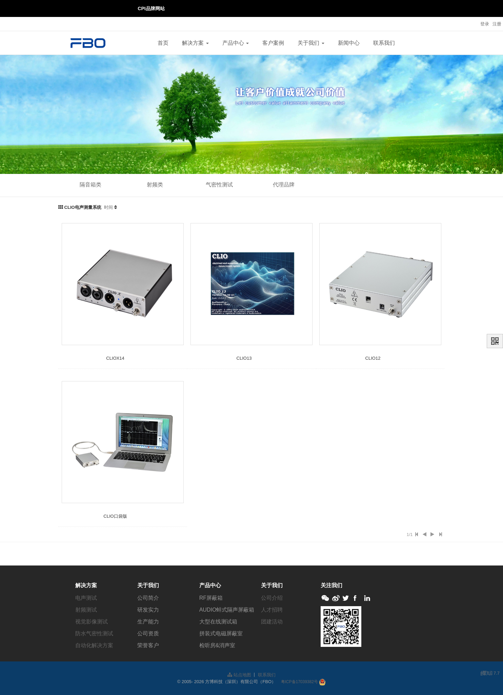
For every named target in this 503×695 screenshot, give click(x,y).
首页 (163, 43)
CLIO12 (373, 358)
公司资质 (148, 633)
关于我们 (311, 43)
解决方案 (195, 43)
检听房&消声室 (217, 645)
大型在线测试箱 (218, 621)
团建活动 (272, 621)
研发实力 (148, 610)
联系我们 (384, 43)
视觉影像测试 (91, 621)
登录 (484, 23)
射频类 (155, 184)
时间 (108, 207)
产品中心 (235, 43)
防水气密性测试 (94, 633)
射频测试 (86, 610)
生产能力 (148, 621)
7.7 (490, 674)
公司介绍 (272, 598)
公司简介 (148, 598)
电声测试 (86, 598)
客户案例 (273, 43)
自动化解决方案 (94, 645)
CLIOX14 (115, 358)
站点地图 (239, 674)
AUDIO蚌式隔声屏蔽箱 (227, 610)
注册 (496, 23)
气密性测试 (219, 184)
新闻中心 (349, 43)
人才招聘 (272, 610)
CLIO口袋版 (115, 516)
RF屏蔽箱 (211, 598)
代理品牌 (284, 184)
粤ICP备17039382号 (299, 681)
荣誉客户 (148, 645)
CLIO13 (244, 358)
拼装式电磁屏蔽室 (221, 633)
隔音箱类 (90, 184)
